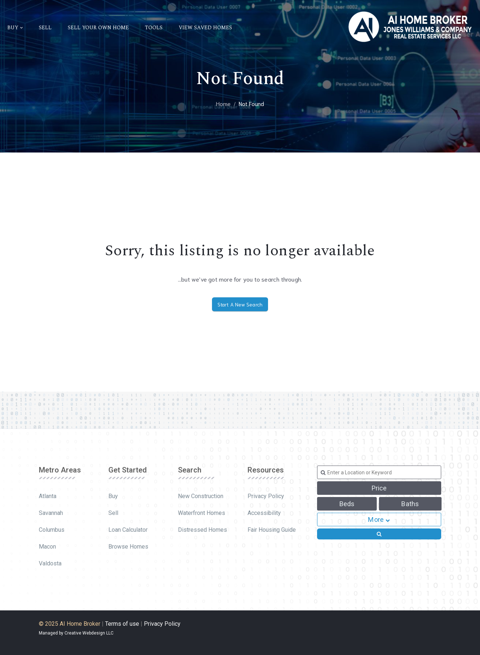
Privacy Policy (266, 496)
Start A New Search (240, 304)
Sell (113, 512)
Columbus (51, 529)
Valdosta (50, 563)
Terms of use (122, 623)
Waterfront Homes (201, 512)
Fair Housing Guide (272, 529)
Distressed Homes (202, 529)
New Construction (200, 496)
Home (223, 103)
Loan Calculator (128, 529)
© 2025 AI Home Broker (69, 623)
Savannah (51, 512)
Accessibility (264, 512)
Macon (47, 546)
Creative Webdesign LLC (89, 633)
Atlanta (47, 496)
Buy (113, 496)
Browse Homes (128, 546)
